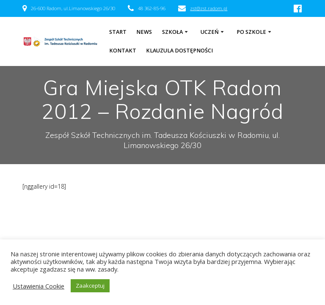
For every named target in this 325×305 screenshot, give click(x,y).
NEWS (144, 32)
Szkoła (172, 32)
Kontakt (122, 50)
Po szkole (251, 32)
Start (118, 32)
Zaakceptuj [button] (90, 285)
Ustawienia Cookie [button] (38, 286)
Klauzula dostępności (179, 50)
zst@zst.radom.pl (208, 8)
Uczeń (210, 32)
